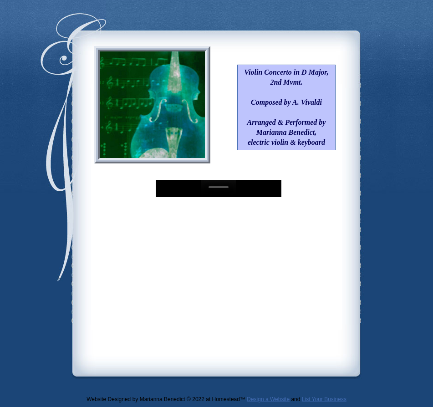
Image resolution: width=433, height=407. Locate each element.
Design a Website (268, 399)
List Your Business (324, 399)
